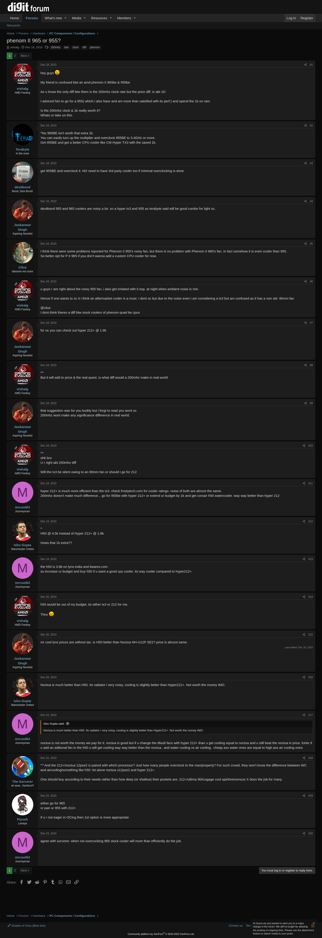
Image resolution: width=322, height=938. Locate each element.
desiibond (22, 187)
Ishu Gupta (22, 545)
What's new (53, 18)
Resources (99, 18)
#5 (311, 243)
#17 (310, 715)
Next (24, 55)
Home (14, 18)
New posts (13, 25)
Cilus (22, 267)
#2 (311, 125)
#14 (310, 596)
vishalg (14, 47)
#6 (311, 281)
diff (84, 47)
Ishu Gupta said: (54, 723)
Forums (32, 18)
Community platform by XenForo (161, 934)
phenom (95, 47)
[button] (65, 18)
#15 (310, 634)
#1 (311, 64)
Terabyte (22, 149)
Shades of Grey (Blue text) (27, 925)
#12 (310, 521)
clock (75, 47)
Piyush (22, 819)
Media (76, 18)
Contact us (236, 925)
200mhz (55, 47)
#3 (311, 163)
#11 (310, 483)
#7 (311, 322)
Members (124, 18)
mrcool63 (22, 507)
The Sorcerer (22, 781)
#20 (310, 833)
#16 (310, 677)
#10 (310, 445)
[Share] (305, 64)
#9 (311, 403)
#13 (310, 559)
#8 (311, 365)
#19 (310, 795)
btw (66, 47)
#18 (310, 758)
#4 (311, 201)
